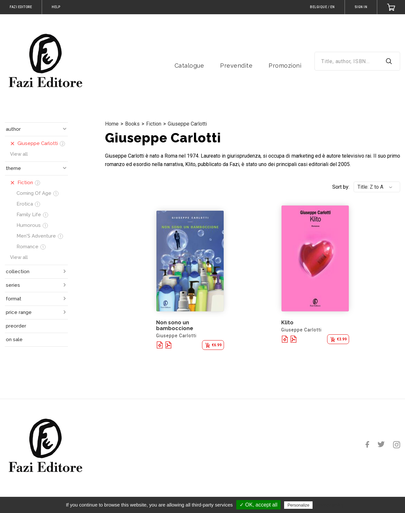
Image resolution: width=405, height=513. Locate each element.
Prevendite (236, 65)
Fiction (153, 124)
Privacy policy (330, 504)
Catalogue (189, 65)
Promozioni (285, 65)
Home (112, 124)
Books (132, 124)
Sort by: (340, 187)
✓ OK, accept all (258, 504)
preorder (16, 326)
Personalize (298, 505)
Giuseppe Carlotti (187, 124)
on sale (14, 339)
